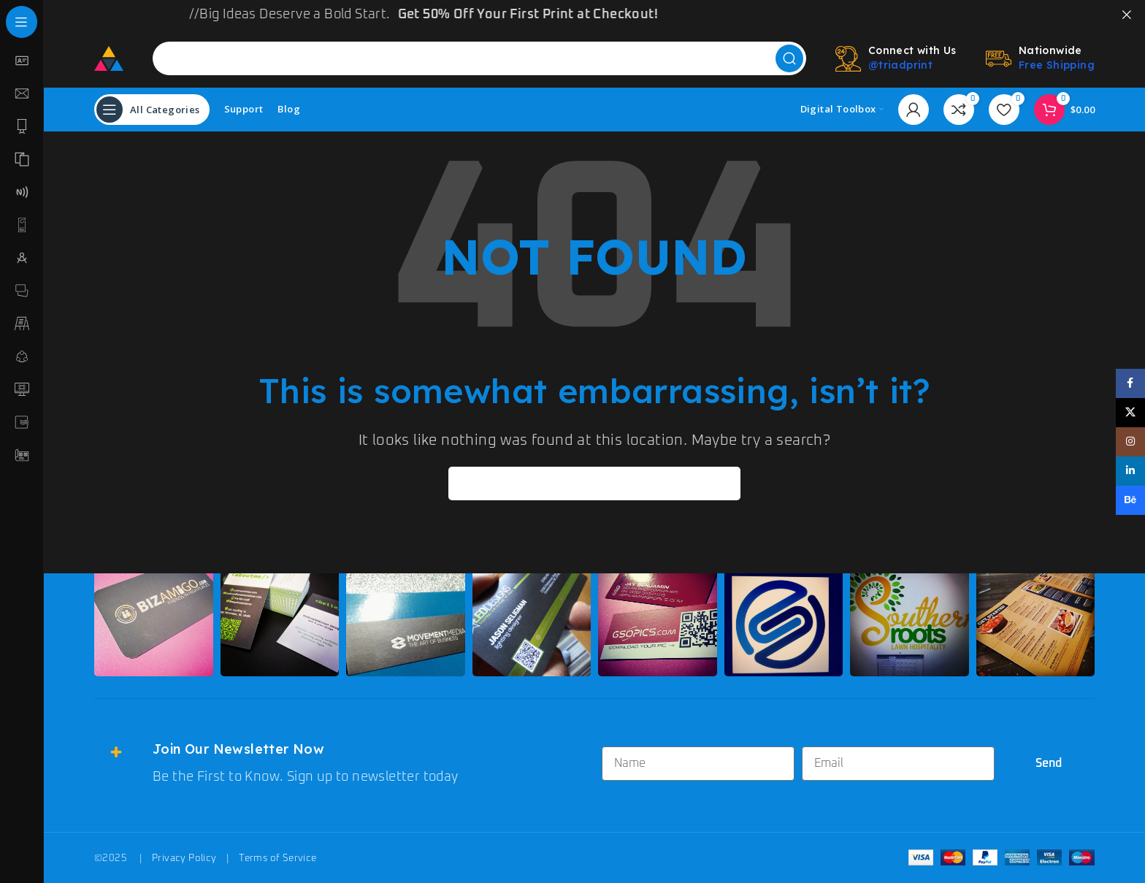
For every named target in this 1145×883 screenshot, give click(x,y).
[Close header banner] (1126, 14)
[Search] (479, 57)
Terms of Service (277, 858)
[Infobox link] (340, 763)
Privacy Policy (184, 858)
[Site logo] (108, 57)
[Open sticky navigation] (152, 108)
